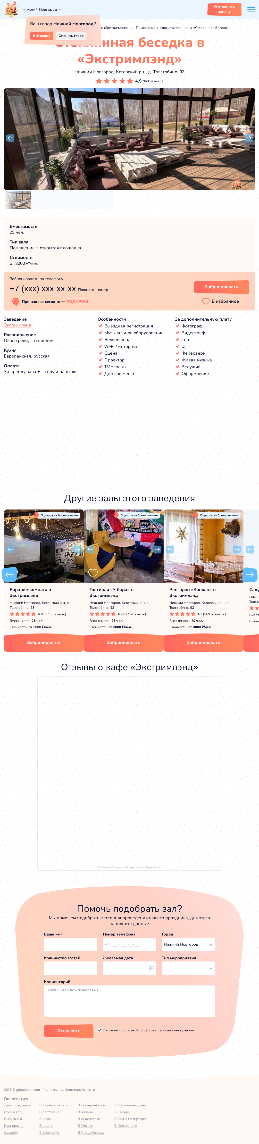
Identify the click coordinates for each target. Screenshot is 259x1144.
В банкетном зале (53, 1105)
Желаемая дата (118, 958)
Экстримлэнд (17, 325)
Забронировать (43, 642)
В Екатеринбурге (91, 1105)
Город (167, 934)
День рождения (17, 1105)
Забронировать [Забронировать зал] (221, 286)
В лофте (46, 1125)
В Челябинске (125, 1125)
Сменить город (71, 36)
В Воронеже (49, 1132)
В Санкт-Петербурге (130, 1119)
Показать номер (93, 290)
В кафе (45, 1119)
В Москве (85, 1125)
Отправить (68, 1030)
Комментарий (57, 982)
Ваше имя (53, 934)
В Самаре (122, 1112)
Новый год (13, 1112)
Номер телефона (119, 934)
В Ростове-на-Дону (130, 1105)
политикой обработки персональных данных (158, 1030)
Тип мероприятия (179, 958)
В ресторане (49, 1112)
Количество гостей (62, 958)
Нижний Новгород (40, 9)
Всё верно (41, 36)
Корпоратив (14, 1125)
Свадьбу (11, 1132)
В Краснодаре (89, 1119)
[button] (10, 138)
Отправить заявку (224, 9)
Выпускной (13, 1119)
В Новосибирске (91, 1132)
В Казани (85, 1112)
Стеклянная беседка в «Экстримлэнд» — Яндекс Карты (129, 867)
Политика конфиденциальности (69, 1089)
